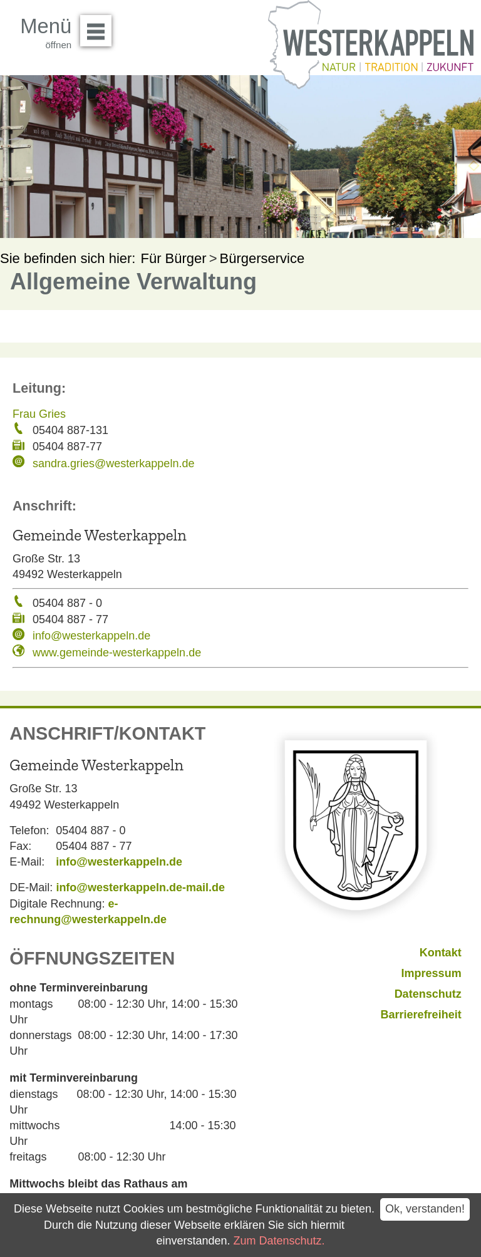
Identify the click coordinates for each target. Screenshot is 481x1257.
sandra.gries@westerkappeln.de (113, 463)
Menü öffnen (99, 26)
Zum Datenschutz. (279, 1240)
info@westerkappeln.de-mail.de (140, 887)
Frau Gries (39, 414)
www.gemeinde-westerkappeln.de (117, 652)
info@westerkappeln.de (91, 635)
